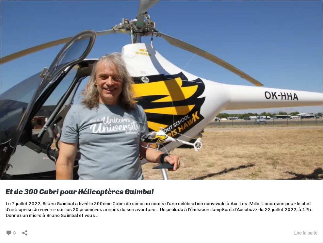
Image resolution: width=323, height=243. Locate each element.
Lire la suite (305, 232)
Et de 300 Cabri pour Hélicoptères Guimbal (80, 191)
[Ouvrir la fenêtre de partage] (24, 231)
